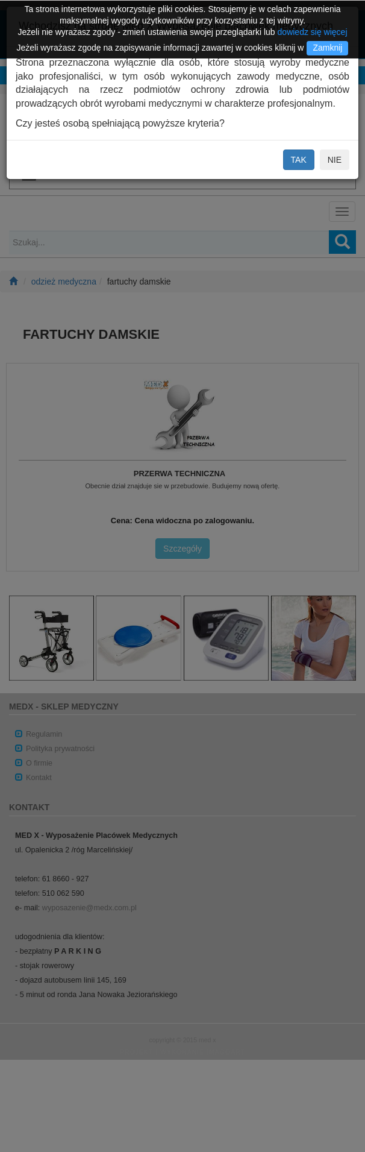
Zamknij (327, 47)
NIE (335, 160)
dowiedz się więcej (313, 32)
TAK (299, 160)
